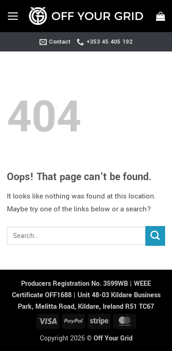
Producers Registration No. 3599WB (75, 284)
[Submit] (155, 236)
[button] (13, 16)
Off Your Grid (113, 338)
